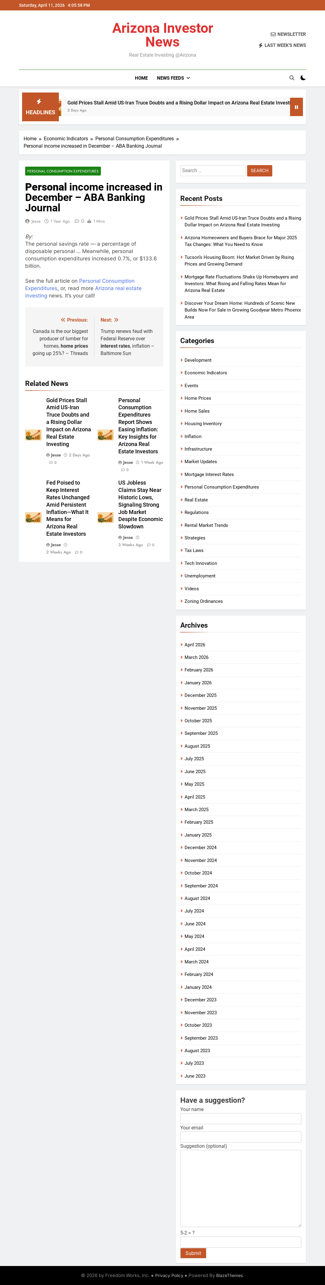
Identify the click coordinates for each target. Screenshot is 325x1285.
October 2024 (198, 873)
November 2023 (201, 1012)
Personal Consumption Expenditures (63, 171)
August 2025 (197, 746)
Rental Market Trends (206, 525)
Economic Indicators (206, 373)
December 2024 (200, 847)
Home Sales (197, 411)
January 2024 (198, 987)
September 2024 (201, 886)
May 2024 (194, 936)
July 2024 (194, 911)
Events (191, 385)
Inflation (193, 436)
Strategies (195, 538)
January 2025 (198, 835)
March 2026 (196, 657)
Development (198, 360)
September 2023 (201, 1038)
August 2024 (197, 898)
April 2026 (195, 645)
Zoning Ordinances (204, 601)
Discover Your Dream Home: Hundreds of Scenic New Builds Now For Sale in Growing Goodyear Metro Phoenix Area (243, 310)
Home (141, 78)
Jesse (36, 221)
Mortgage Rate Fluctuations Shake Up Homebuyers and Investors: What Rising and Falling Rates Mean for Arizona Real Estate (241, 283)
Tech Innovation (201, 563)
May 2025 (194, 784)
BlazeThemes (229, 1275)
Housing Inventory (203, 423)
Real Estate (196, 500)
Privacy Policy (169, 1275)
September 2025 (201, 733)
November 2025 (201, 708)
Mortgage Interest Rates (209, 474)
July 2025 (194, 759)
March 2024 (196, 962)
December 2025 (200, 695)
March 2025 (196, 809)
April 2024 (195, 949)
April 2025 (195, 797)
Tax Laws (194, 550)
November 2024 (201, 860)
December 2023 (200, 1000)
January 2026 (198, 683)
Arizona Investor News (162, 35)
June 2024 (195, 924)
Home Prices (198, 398)
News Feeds (170, 78)
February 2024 (199, 974)
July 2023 (194, 1063)
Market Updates (201, 461)
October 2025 (198, 721)
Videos (192, 588)
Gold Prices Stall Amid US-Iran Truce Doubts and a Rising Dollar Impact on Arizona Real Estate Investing (189, 103)
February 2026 (199, 670)
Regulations (197, 512)
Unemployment (200, 576)
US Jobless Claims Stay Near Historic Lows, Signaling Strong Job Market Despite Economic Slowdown (140, 505)
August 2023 (197, 1050)
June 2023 (195, 1076)
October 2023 (198, 1025)
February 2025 (199, 822)
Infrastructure (198, 449)
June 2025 (195, 771)
